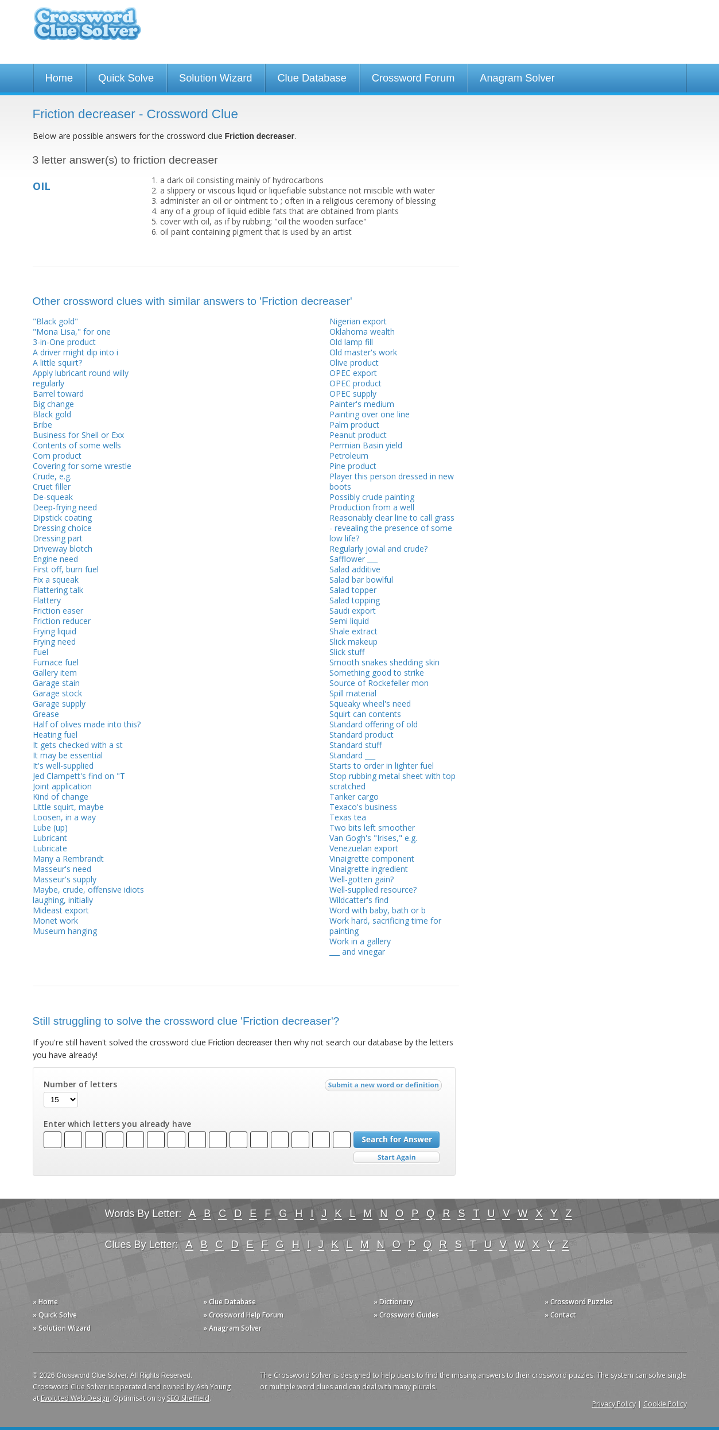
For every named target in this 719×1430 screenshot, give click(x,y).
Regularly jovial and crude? (378, 548)
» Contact (560, 1315)
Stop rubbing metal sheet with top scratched (392, 781)
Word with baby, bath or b (377, 910)
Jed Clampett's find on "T (79, 775)
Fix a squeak (56, 579)
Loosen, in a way (64, 817)
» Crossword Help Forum (243, 1315)
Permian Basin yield (365, 445)
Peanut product (358, 434)
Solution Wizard (215, 78)
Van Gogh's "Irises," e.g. (373, 837)
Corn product (57, 455)
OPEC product (355, 383)
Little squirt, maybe (68, 806)
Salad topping (354, 600)
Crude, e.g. (52, 476)
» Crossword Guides (406, 1315)
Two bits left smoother (372, 827)
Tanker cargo (354, 796)
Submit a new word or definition (385, 1087)
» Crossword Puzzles (579, 1302)
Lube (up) (50, 827)
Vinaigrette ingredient (368, 868)
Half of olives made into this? (87, 724)
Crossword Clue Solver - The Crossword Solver (87, 29)
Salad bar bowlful (361, 579)
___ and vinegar (357, 951)
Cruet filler (52, 486)
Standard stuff (355, 744)
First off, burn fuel (66, 569)
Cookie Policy (665, 1404)
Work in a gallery (360, 941)
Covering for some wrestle (82, 465)
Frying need (54, 641)
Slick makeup (353, 641)
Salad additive (354, 569)
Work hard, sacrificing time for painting (385, 925)
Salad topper (352, 589)
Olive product (354, 362)
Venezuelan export (363, 848)
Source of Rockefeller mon (379, 682)
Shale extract (353, 631)
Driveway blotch (62, 548)
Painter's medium (361, 403)
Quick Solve (126, 78)
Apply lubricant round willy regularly (81, 378)
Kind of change (60, 796)
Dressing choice (62, 527)
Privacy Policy (614, 1404)
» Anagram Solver (232, 1328)
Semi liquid (349, 620)
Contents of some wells (77, 445)
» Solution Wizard (62, 1328)
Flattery (47, 600)
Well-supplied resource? (373, 889)
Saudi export (352, 610)
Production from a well (371, 507)
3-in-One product (64, 341)
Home (59, 78)
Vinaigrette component (371, 858)
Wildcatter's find (358, 899)
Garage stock (57, 693)
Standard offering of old (373, 724)
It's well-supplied (63, 765)
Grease (46, 713)
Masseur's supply (64, 879)
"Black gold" (55, 321)
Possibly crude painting (371, 496)
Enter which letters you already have (117, 1124)
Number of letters (80, 1084)
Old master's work (363, 352)
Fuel (40, 651)
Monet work (55, 920)
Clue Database (311, 78)
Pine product (352, 465)
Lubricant (50, 837)
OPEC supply (352, 393)
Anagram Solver (517, 78)
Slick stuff (346, 651)
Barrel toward (58, 393)
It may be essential (68, 755)
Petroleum (348, 455)
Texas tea (347, 817)
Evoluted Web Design (75, 1398)
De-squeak (53, 496)
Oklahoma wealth (362, 331)
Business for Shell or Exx (78, 434)
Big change (53, 403)
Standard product (361, 734)
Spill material (352, 693)
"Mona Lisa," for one (72, 331)
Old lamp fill (351, 341)
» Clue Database (229, 1302)
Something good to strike (376, 672)
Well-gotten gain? (361, 879)
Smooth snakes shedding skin (384, 662)
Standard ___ (352, 755)
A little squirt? (57, 362)
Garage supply (59, 703)
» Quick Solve (55, 1315)
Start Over (396, 1158)
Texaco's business (363, 806)
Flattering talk (58, 589)
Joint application (62, 786)
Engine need (55, 558)
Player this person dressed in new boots (391, 481)
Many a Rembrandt (68, 858)
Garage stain (56, 682)
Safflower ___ (353, 558)
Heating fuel (55, 734)
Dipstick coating (62, 517)
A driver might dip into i (75, 352)
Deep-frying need (65, 507)
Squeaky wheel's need (370, 703)
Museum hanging (65, 930)
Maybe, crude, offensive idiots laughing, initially (88, 894)
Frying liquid (54, 631)
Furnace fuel (56, 662)
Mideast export (61, 910)
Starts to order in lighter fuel (381, 765)
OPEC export (353, 372)
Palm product (354, 424)
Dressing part (58, 538)
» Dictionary (393, 1302)
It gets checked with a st (78, 744)
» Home (45, 1302)
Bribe (42, 424)
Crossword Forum (413, 78)
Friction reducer (62, 620)
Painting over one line (369, 414)
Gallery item (55, 672)
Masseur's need (62, 868)
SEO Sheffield (188, 1398)
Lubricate (50, 848)
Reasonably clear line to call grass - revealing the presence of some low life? (391, 528)
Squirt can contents (365, 713)
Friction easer (58, 610)
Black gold (52, 414)
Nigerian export (358, 321)
